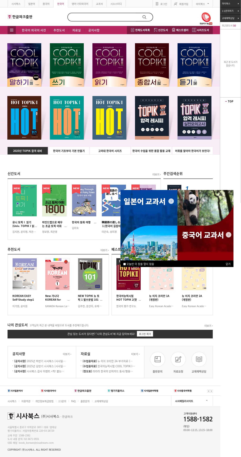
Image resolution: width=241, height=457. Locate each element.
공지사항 (94, 30)
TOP (230, 101)
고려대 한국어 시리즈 (110, 151)
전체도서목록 (142, 30)
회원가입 (183, 4)
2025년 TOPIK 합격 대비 (27, 151)
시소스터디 (116, 3)
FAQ (73, 401)
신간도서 (163, 30)
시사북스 (16, 3)
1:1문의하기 (227, 11)
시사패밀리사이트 (184, 401)
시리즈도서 (203, 30)
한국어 (60, 3)
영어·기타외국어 (80, 3)
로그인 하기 (145, 334)
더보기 (156, 174)
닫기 (228, 264)
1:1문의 (62, 401)
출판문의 (85, 401)
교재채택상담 (101, 401)
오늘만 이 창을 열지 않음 (138, 264)
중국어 (46, 3)
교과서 (99, 3)
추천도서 (59, 30)
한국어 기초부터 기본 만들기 (69, 151)
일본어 (31, 3)
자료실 (76, 30)
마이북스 (200, 4)
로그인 (163, 4)
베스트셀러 (182, 30)
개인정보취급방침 (44, 401)
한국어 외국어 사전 (34, 30)
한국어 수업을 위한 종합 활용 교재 (151, 151)
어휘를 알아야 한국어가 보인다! (192, 151)
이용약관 (26, 401)
